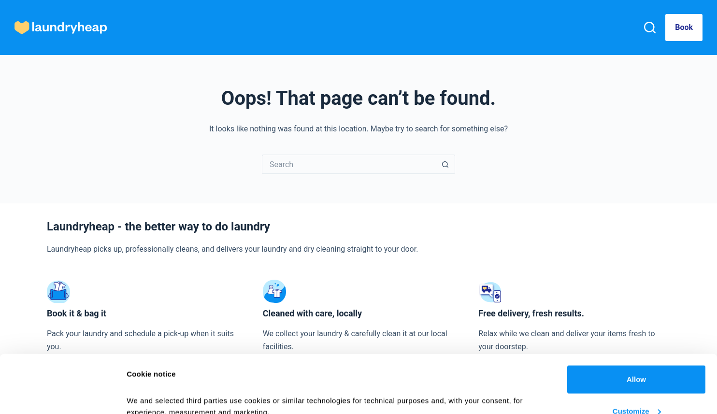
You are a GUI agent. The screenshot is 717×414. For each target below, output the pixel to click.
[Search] (650, 27)
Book (684, 27)
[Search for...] (349, 164)
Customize (637, 357)
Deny (636, 388)
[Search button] (445, 164)
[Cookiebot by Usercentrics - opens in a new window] (62, 395)
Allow (636, 325)
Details (139, 384)
